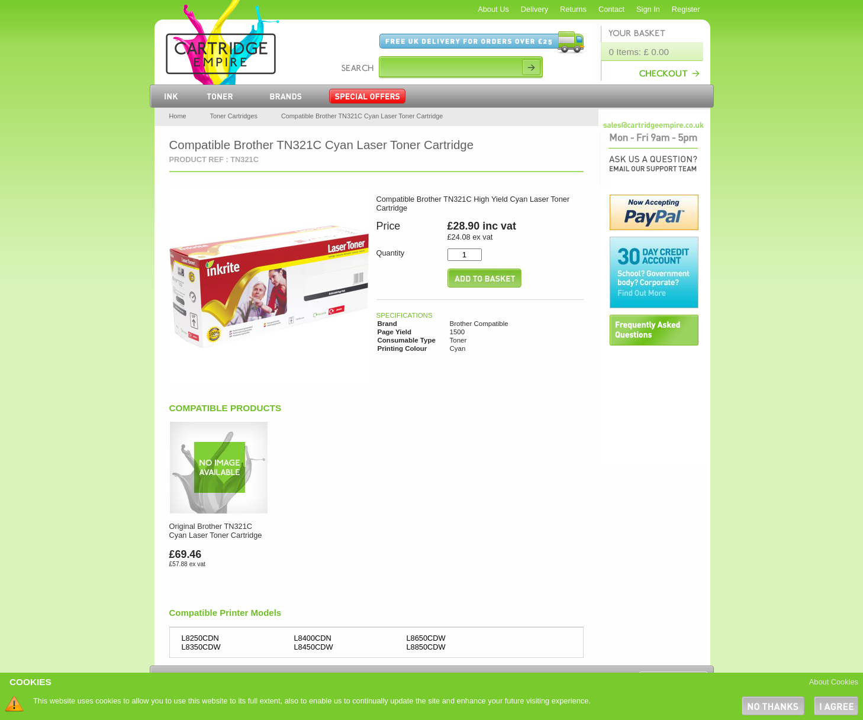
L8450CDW (313, 646)
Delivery (534, 9)
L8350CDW (201, 646)
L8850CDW (426, 646)
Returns (573, 9)
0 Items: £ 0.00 (639, 52)
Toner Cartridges (233, 116)
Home (177, 116)
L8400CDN (312, 638)
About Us (493, 9)
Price (388, 226)
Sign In (648, 9)
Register (686, 9)
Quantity (390, 252)
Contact (611, 9)
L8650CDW (426, 638)
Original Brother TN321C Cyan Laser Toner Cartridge (215, 531)
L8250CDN (200, 638)
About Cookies (833, 681)
